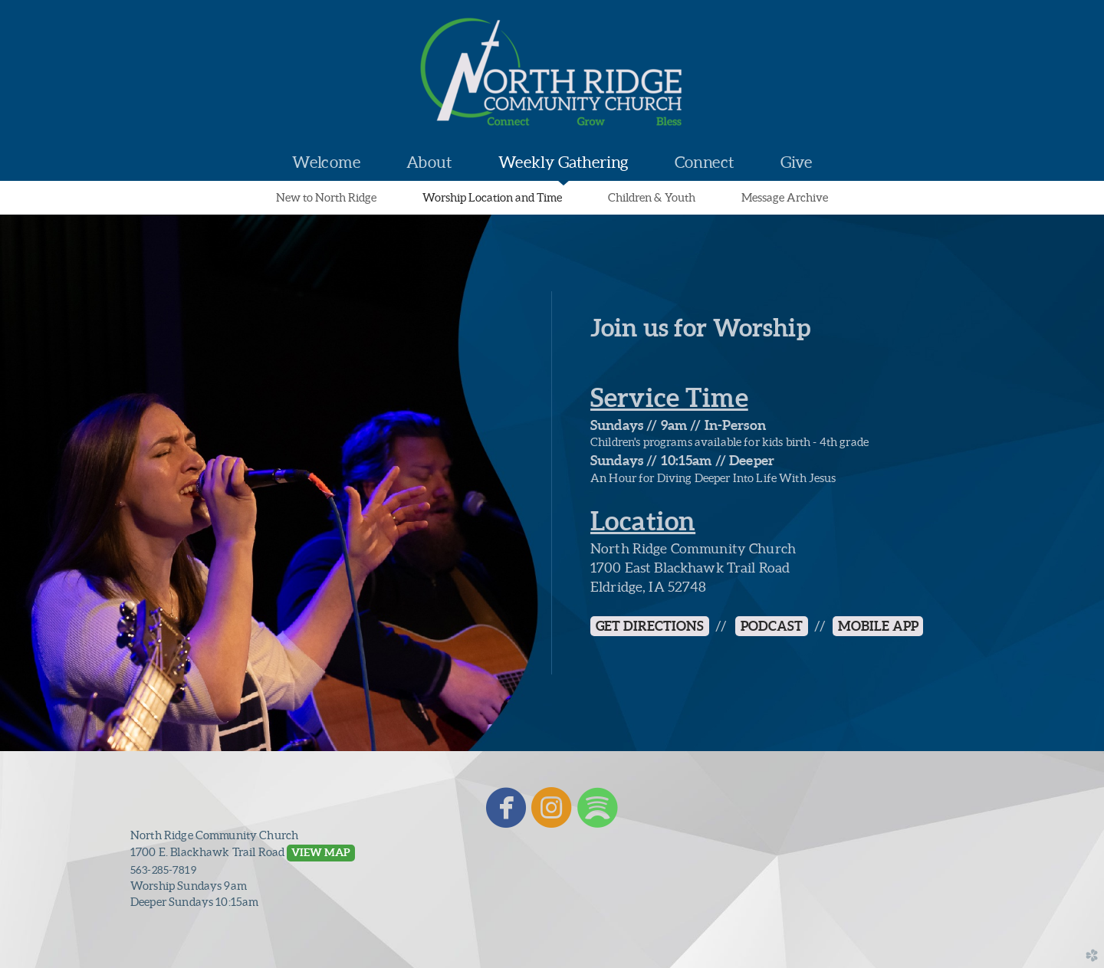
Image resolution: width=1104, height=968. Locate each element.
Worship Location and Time (492, 197)
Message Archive (784, 197)
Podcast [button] (772, 626)
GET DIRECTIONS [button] (650, 626)
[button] (320, 853)
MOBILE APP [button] (878, 626)
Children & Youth (651, 197)
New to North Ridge (326, 197)
